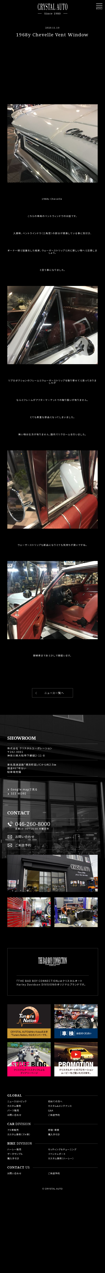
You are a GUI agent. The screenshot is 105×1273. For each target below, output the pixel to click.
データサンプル (15, 1153)
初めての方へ (55, 1101)
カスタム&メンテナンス (60, 1106)
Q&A (50, 1110)
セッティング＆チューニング (62, 1149)
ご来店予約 (23, 845)
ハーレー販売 (14, 1149)
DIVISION (19, 1124)
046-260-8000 (32, 823)
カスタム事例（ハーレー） (61, 1158)
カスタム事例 (14, 1106)
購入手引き (54, 1134)
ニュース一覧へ (54, 693)
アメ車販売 (13, 1129)
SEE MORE (18, 793)
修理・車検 (53, 1129)
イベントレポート (57, 1153)
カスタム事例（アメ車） (18, 1134)
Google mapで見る (24, 789)
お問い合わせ (24, 836)
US (18, 1167)
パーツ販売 (13, 1110)
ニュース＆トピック (17, 1101)
